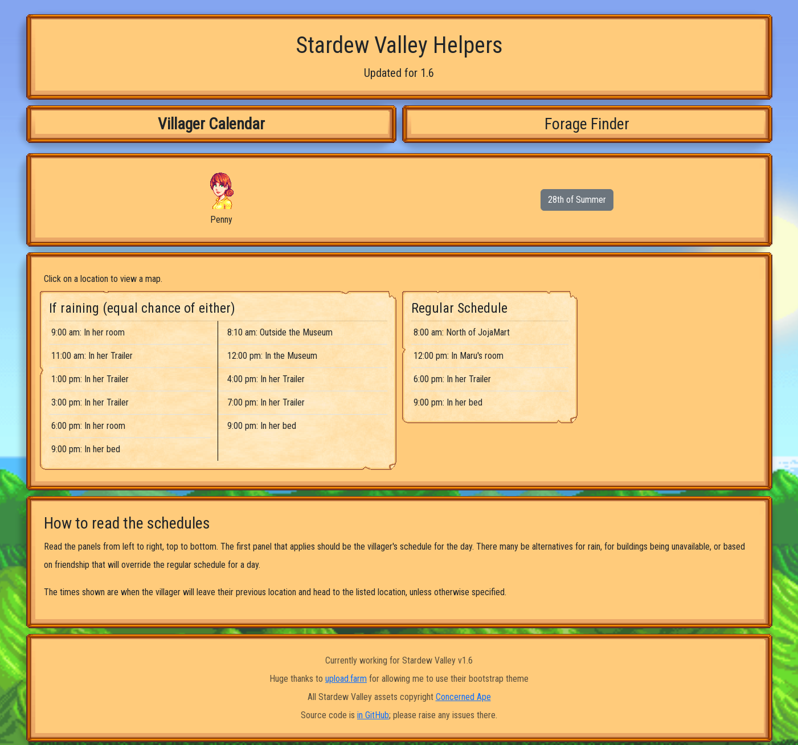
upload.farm (346, 678)
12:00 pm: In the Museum (272, 355)
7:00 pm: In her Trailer (266, 402)
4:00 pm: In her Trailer (266, 379)
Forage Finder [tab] (587, 123)
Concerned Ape (463, 696)
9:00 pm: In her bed (85, 449)
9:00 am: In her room (88, 332)
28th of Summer (577, 199)
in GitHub (373, 715)
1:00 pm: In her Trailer (90, 379)
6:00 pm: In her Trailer (452, 379)
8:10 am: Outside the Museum (280, 332)
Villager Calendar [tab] (211, 123)
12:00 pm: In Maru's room (459, 355)
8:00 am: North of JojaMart (462, 332)
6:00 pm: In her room (88, 425)
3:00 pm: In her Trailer (90, 402)
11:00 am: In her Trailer (92, 355)
